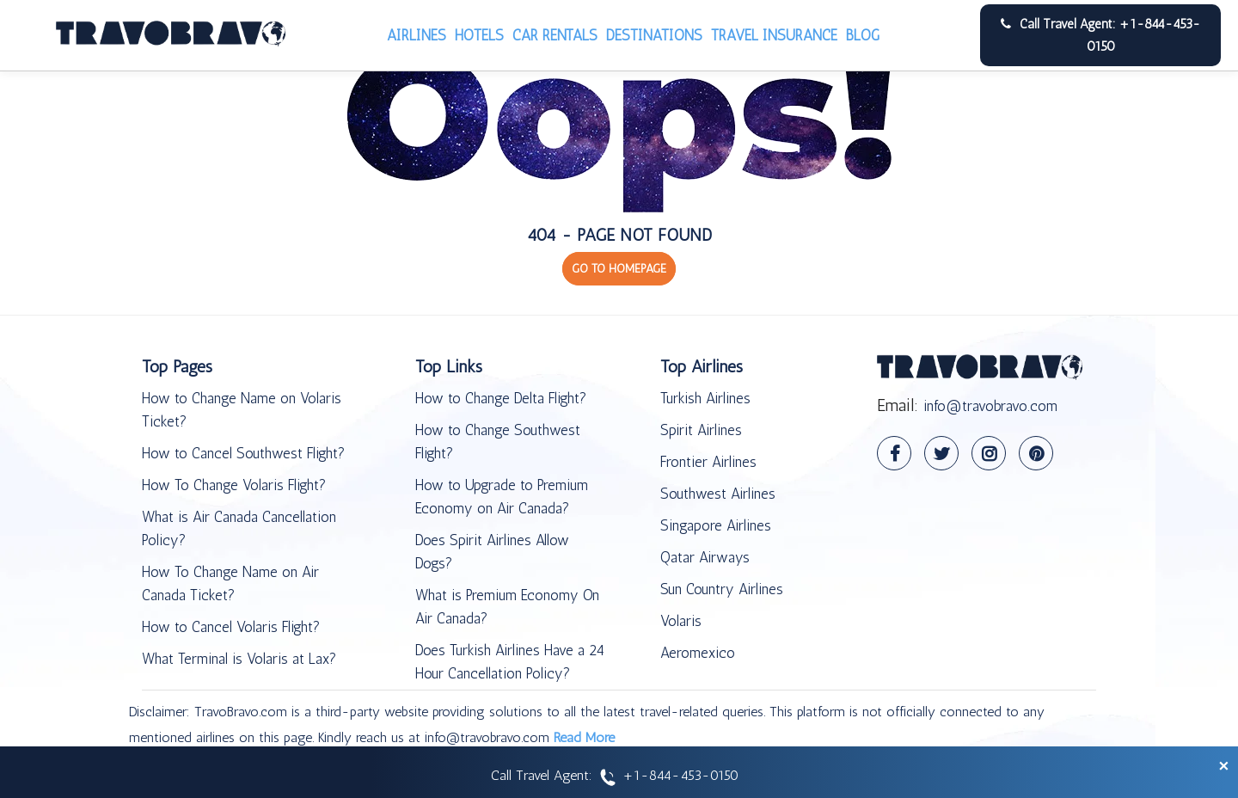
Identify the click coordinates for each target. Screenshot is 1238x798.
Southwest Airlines (717, 493)
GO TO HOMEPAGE (619, 268)
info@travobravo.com (990, 405)
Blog (862, 35)
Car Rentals (555, 35)
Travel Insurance (774, 35)
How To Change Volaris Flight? (234, 485)
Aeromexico (697, 652)
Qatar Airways (705, 557)
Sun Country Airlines (721, 589)
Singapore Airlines (715, 525)
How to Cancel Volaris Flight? (231, 626)
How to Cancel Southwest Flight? (243, 453)
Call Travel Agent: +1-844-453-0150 (1100, 35)
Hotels (479, 35)
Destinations (654, 35)
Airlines (416, 35)
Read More (584, 737)
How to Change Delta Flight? (500, 398)
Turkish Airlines (705, 398)
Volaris (681, 620)
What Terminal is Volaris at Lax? (239, 658)
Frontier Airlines (708, 461)
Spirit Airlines (701, 430)
